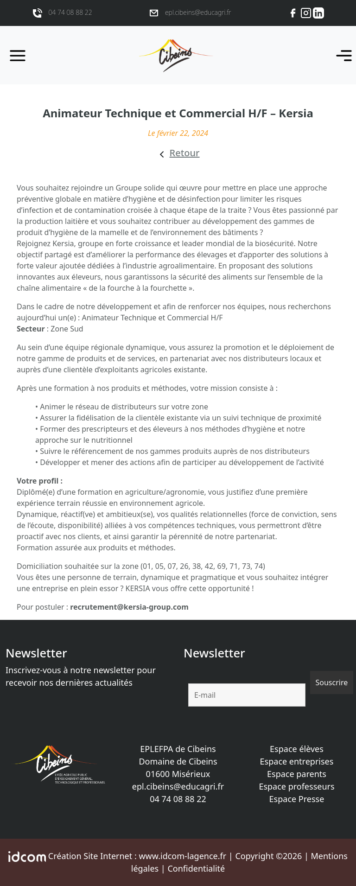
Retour (185, 153)
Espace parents (296, 773)
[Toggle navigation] (341, 55)
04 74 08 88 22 (178, 798)
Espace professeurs (296, 786)
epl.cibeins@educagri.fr (178, 786)
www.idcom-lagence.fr (182, 855)
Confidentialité (196, 868)
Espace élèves (297, 748)
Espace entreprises (297, 761)
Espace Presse (296, 798)
